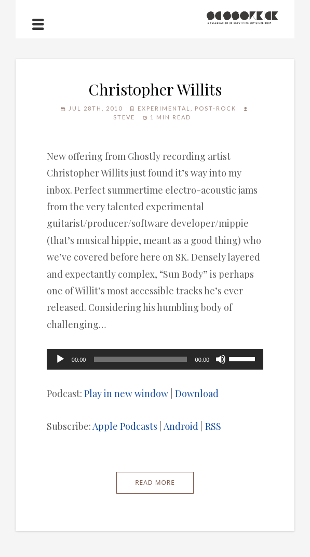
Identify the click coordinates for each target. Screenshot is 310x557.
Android (181, 426)
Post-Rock (215, 108)
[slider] (140, 359)
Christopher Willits (155, 89)
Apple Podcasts (124, 426)
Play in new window (126, 393)
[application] (155, 359)
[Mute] (220, 359)
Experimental (164, 108)
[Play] (60, 359)
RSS (213, 426)
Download (197, 393)
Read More (155, 482)
